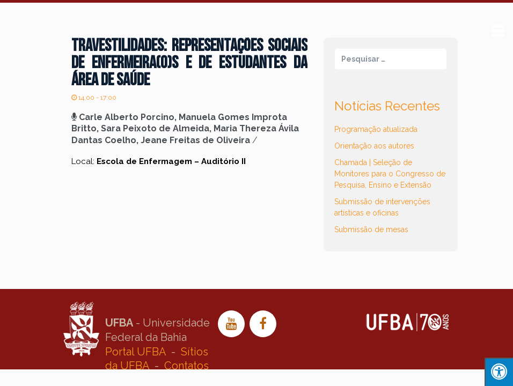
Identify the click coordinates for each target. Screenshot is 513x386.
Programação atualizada (375, 129)
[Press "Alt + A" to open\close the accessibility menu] (499, 372)
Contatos (186, 365)
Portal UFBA (135, 351)
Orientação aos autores (374, 146)
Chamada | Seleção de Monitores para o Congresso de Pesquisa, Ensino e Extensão (389, 173)
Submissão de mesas (371, 229)
